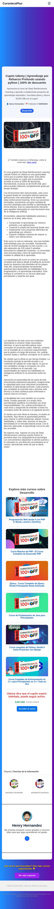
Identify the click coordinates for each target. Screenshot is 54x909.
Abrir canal (31, 162)
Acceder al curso (27, 709)
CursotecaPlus (12, 3)
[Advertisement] (27, 35)
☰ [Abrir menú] (49, 3)
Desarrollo (27, 111)
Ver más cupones (27, 875)
